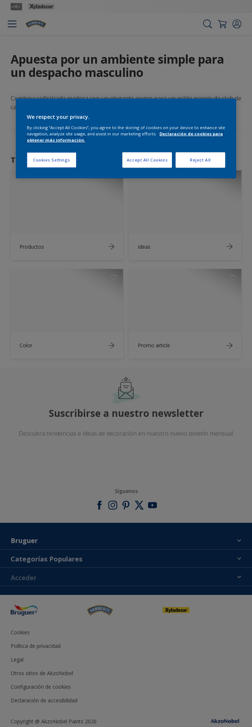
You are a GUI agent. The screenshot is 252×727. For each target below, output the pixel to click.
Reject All (200, 160)
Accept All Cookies (147, 160)
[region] (126, 138)
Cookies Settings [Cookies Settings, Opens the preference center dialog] (51, 160)
